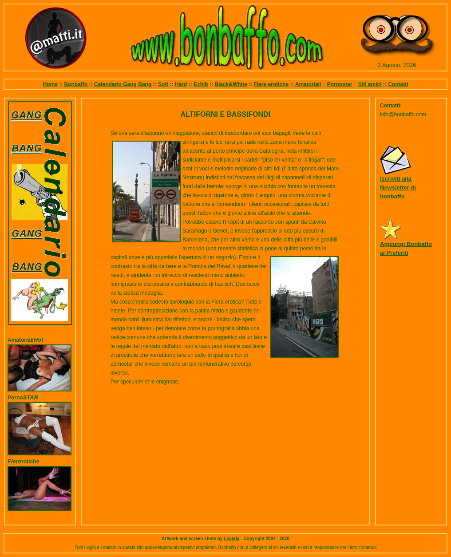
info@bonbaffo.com (403, 114)
